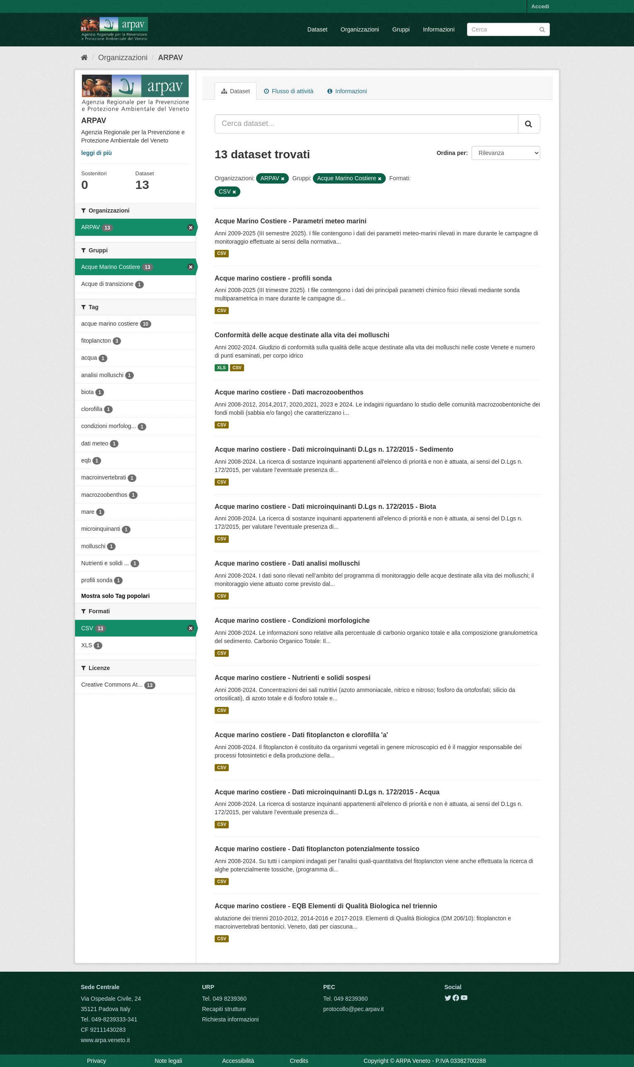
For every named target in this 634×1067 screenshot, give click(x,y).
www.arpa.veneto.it (105, 1040)
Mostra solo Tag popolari (115, 596)
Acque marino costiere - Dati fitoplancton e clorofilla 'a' (301, 734)
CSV (221, 253)
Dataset (317, 29)
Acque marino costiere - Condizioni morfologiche (292, 620)
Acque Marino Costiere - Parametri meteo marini (290, 221)
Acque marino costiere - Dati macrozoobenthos (289, 392)
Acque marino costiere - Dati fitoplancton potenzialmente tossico (317, 848)
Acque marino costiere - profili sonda (273, 278)
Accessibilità (238, 1060)
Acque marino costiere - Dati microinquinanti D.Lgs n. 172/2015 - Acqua (327, 792)
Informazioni (439, 29)
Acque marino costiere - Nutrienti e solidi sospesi (292, 677)
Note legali (168, 1060)
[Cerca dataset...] (366, 123)
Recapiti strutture (224, 1009)
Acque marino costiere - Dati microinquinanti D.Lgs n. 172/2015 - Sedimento (334, 449)
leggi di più (96, 153)
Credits (299, 1060)
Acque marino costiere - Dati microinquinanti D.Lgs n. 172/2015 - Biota (325, 506)
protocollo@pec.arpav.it (353, 1009)
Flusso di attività (288, 91)
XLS (221, 367)
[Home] (84, 57)
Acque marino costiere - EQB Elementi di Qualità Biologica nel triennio (326, 906)
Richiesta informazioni (230, 1019)
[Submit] (542, 28)
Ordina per (451, 153)
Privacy (96, 1060)
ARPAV (170, 57)
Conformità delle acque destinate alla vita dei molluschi (302, 335)
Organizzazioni (360, 29)
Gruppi (401, 29)
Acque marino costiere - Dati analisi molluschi (287, 563)
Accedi (540, 6)
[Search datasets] (508, 29)
